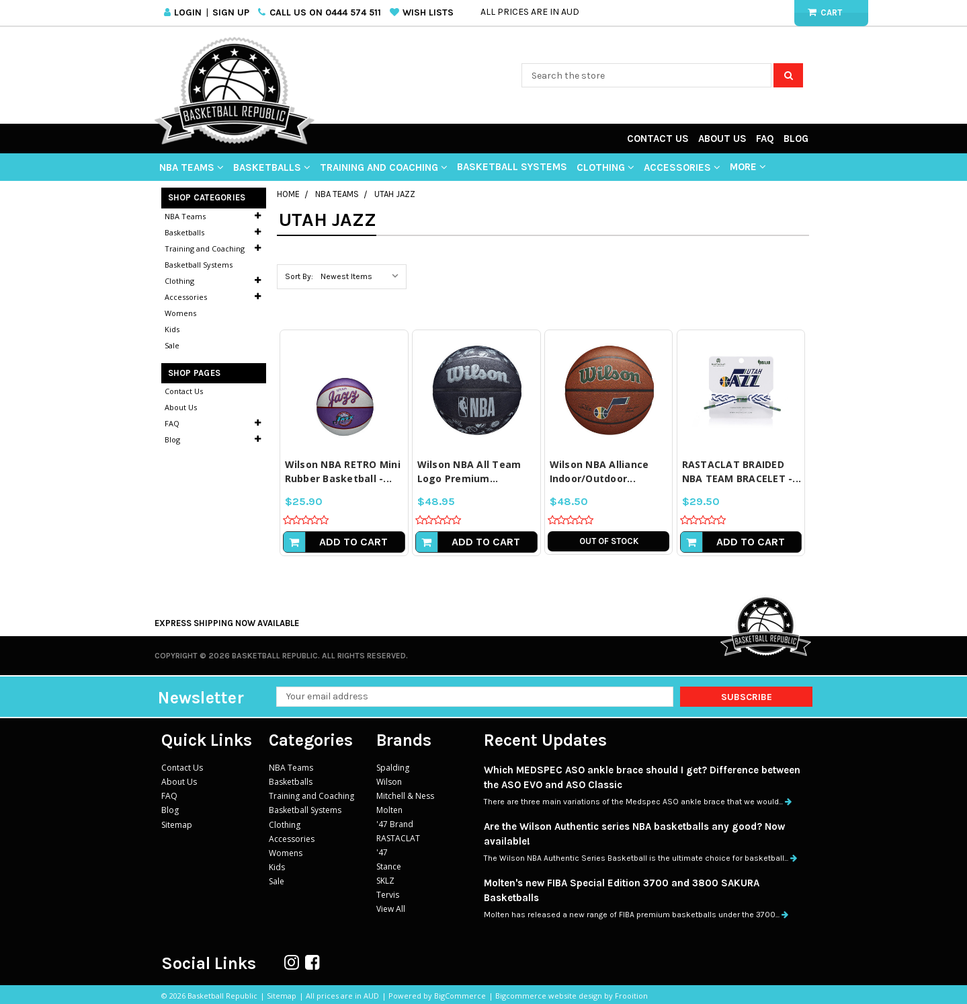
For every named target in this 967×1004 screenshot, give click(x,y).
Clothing (605, 167)
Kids (172, 329)
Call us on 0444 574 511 (325, 12)
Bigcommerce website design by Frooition (571, 996)
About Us (722, 138)
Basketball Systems (512, 167)
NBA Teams (191, 167)
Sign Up (230, 12)
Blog (796, 138)
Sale (172, 345)
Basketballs (271, 167)
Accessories (682, 167)
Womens (180, 313)
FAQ (765, 138)
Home (288, 194)
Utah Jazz (394, 194)
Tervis (387, 894)
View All (390, 909)
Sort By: (299, 276)
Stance (388, 866)
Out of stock (608, 541)
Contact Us (658, 138)
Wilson (389, 781)
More (748, 167)
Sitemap (176, 824)
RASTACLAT (398, 838)
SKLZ (385, 880)
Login (188, 12)
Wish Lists (428, 12)
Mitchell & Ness (405, 796)
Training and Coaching (384, 167)
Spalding (392, 767)
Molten (389, 810)
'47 (382, 852)
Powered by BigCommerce (437, 996)
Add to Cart (353, 541)
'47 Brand (394, 824)
